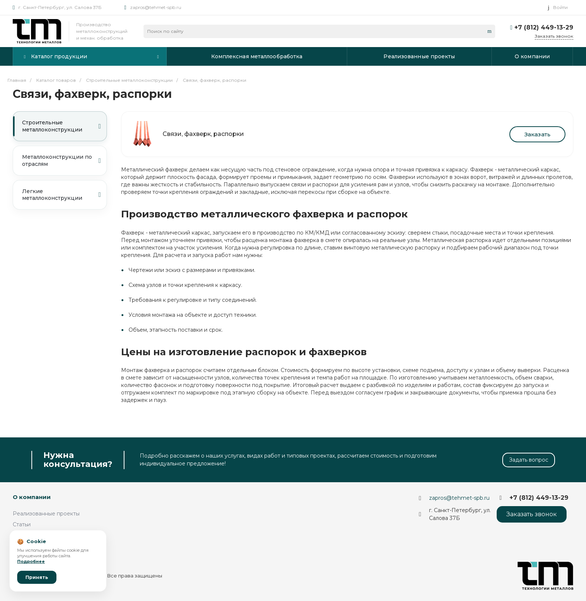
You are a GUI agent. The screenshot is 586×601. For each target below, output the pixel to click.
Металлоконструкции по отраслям (61, 160)
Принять (36, 577)
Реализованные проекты (46, 513)
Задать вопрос (528, 459)
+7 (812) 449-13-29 (543, 27)
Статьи (22, 524)
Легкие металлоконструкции (61, 195)
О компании (32, 497)
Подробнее (31, 561)
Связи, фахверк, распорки (203, 133)
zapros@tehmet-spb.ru (155, 7)
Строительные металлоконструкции (61, 126)
